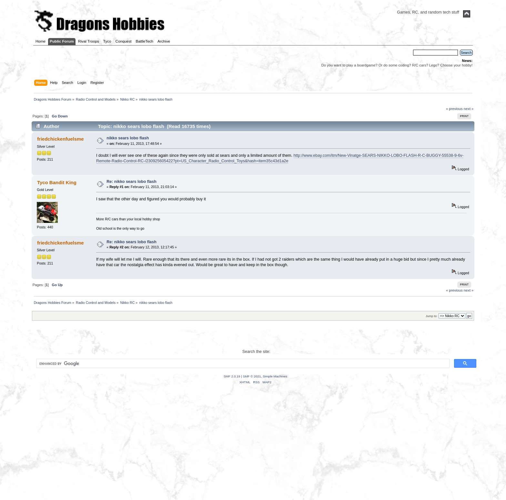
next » (469, 109)
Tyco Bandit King (56, 182)
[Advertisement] (253, 450)
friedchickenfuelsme (60, 139)
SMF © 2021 (252, 376)
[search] (242, 363)
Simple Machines (275, 376)
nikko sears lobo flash (127, 138)
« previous (454, 109)
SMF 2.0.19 (232, 376)
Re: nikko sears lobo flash (131, 181)
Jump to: (432, 316)
